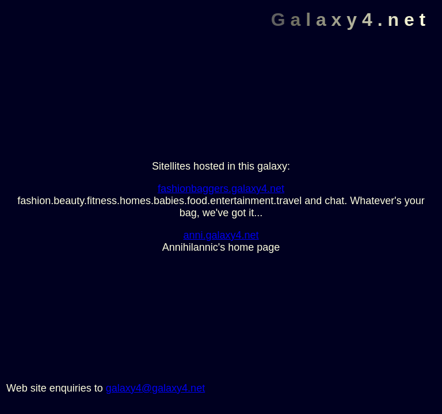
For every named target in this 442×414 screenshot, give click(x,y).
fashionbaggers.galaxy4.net (221, 188)
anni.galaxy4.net (220, 235)
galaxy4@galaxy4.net (155, 388)
